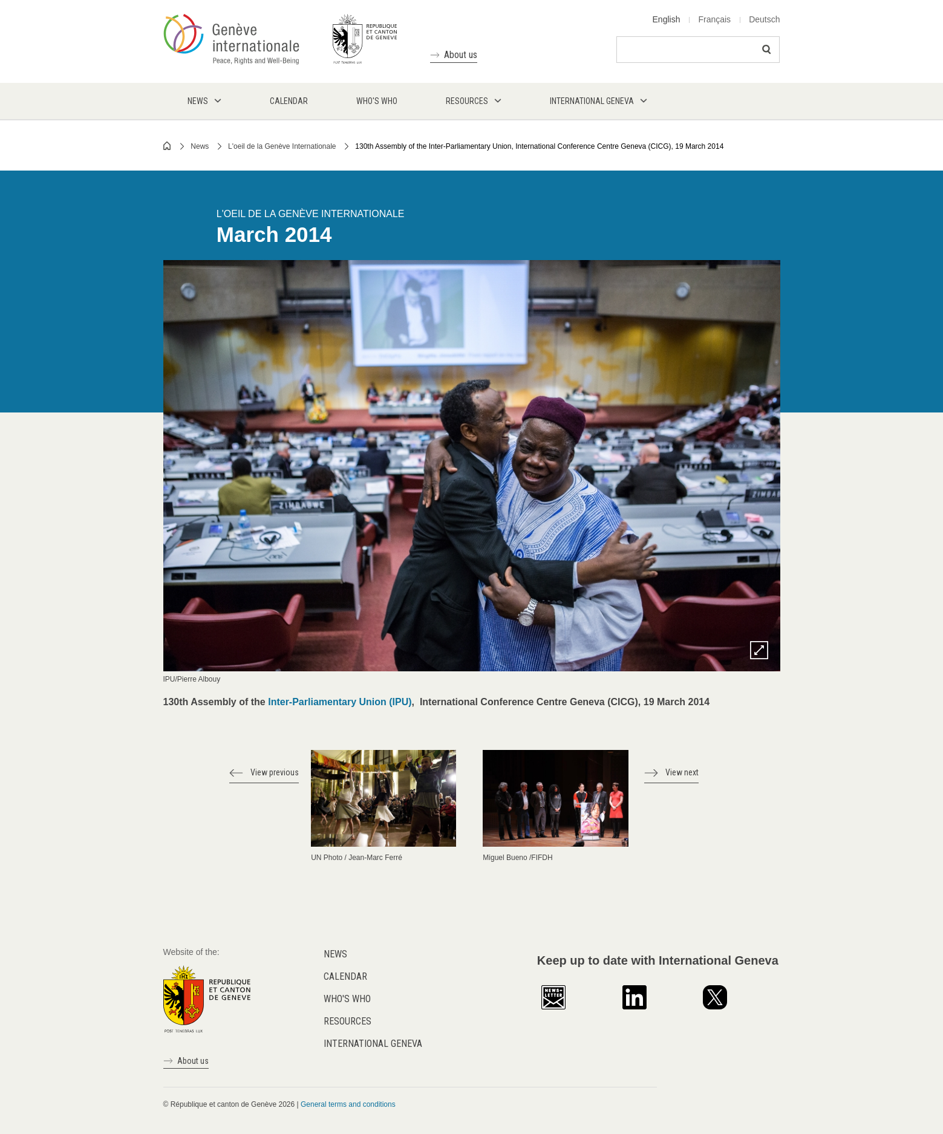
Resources (347, 1021)
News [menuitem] (198, 101)
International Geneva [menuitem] (592, 101)
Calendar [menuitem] (289, 101)
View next (682, 772)
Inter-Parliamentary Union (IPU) (339, 702)
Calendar (345, 976)
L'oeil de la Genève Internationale (282, 146)
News (200, 146)
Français (714, 19)
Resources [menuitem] (467, 101)
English (666, 19)
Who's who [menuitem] (376, 101)
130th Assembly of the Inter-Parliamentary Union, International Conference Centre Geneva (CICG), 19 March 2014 (539, 146)
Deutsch (764, 19)
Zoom (759, 650)
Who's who (347, 999)
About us (460, 54)
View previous (274, 772)
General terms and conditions (348, 1104)
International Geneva (373, 1043)
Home (167, 146)
